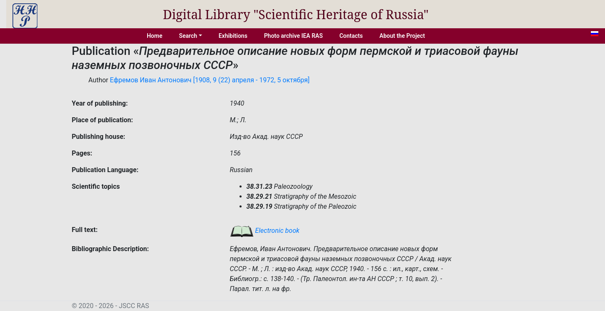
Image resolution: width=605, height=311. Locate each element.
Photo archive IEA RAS (293, 35)
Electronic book (265, 230)
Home (155, 35)
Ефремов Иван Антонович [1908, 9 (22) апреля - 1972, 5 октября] (209, 80)
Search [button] (188, 35)
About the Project (402, 35)
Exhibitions (233, 35)
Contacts (351, 35)
